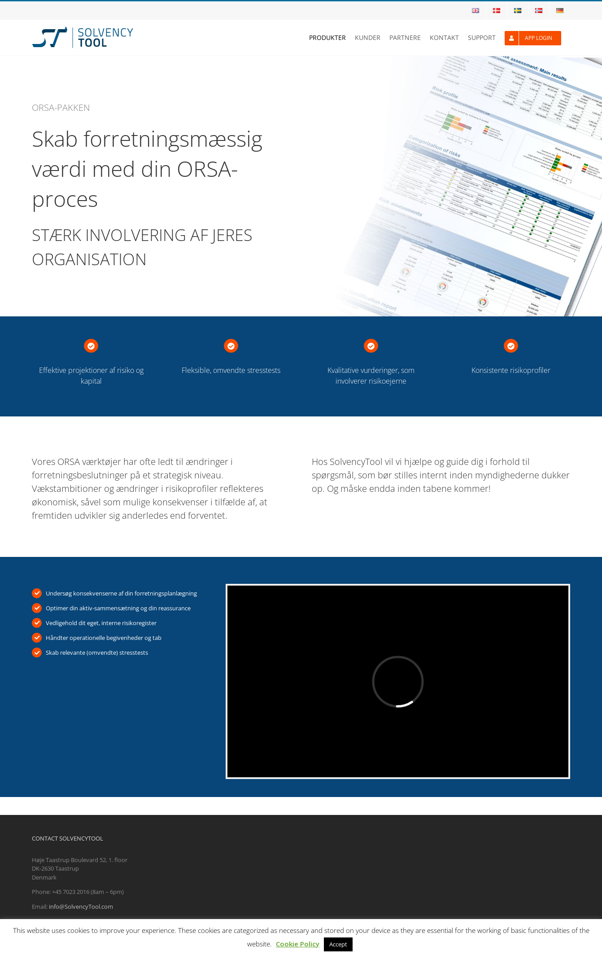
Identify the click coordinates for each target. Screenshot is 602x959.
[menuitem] (475, 10)
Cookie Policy (297, 943)
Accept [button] (338, 944)
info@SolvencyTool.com (81, 906)
